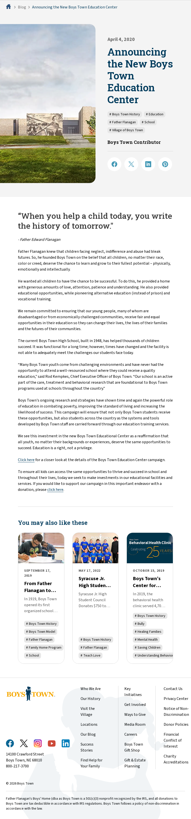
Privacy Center (176, 698)
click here (55, 489)
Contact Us (173, 689)
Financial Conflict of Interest (173, 740)
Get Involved (135, 704)
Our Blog (88, 734)
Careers (130, 734)
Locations (89, 724)
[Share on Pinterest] (165, 164)
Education (154, 114)
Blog (22, 7)
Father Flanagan (122, 122)
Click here (26, 460)
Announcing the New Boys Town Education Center (74, 7)
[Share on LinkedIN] (148, 164)
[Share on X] (131, 164)
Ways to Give (135, 714)
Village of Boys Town (126, 130)
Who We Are (91, 689)
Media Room (134, 724)
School (148, 122)
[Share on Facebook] (114, 164)
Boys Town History (124, 114)
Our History (90, 698)
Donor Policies (176, 724)
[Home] (9, 7)
